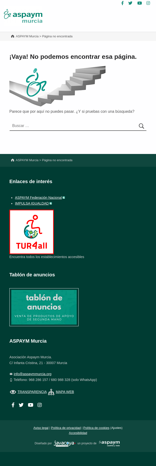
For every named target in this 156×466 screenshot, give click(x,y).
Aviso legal (41, 428)
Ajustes (116, 428)
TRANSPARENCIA (32, 392)
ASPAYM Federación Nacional (38, 198)
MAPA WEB (65, 392)
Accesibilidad (78, 433)
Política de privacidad (66, 428)
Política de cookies (96, 428)
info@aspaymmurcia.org (32, 374)
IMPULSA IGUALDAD (32, 203)
